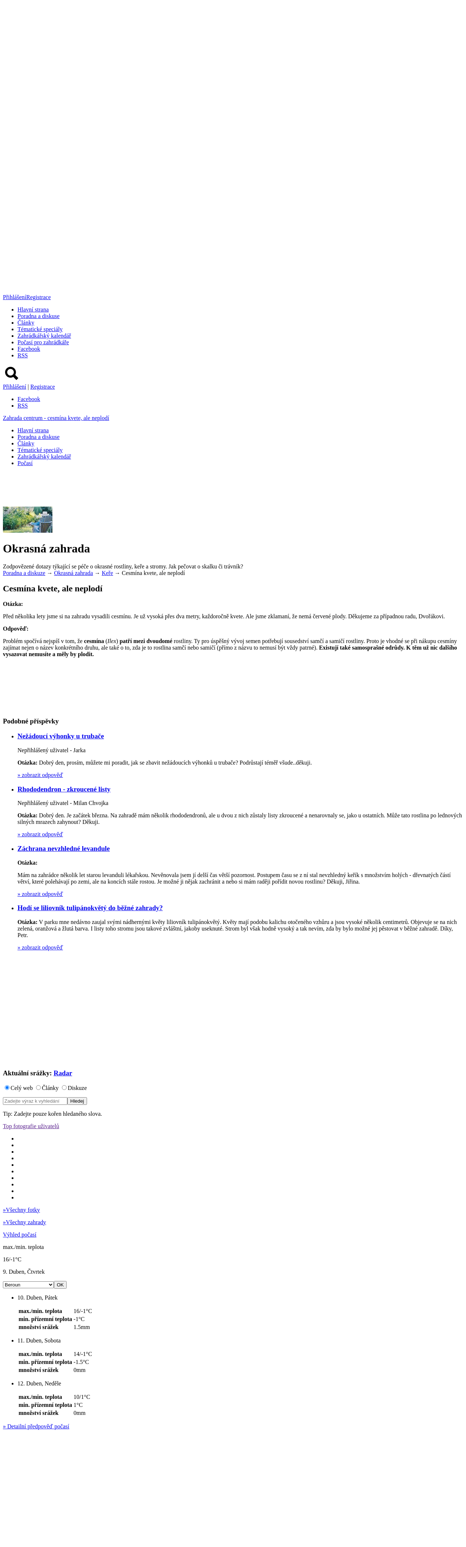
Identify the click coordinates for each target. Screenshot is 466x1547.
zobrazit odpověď (40, 775)
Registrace (38, 297)
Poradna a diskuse (38, 316)
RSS (22, 355)
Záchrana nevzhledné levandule (63, 848)
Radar (63, 1073)
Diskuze (77, 1088)
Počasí (25, 463)
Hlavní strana (33, 309)
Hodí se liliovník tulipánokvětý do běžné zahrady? (90, 908)
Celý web (22, 1088)
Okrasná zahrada (73, 573)
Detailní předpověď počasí (36, 1426)
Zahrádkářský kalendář (44, 336)
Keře (107, 573)
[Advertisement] (135, 488)
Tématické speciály (40, 329)
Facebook (28, 349)
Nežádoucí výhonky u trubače (60, 736)
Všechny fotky (21, 1210)
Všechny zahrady (24, 1222)
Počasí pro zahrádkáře (43, 342)
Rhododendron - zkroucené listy (63, 789)
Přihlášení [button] (14, 297)
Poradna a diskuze (24, 573)
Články (25, 323)
